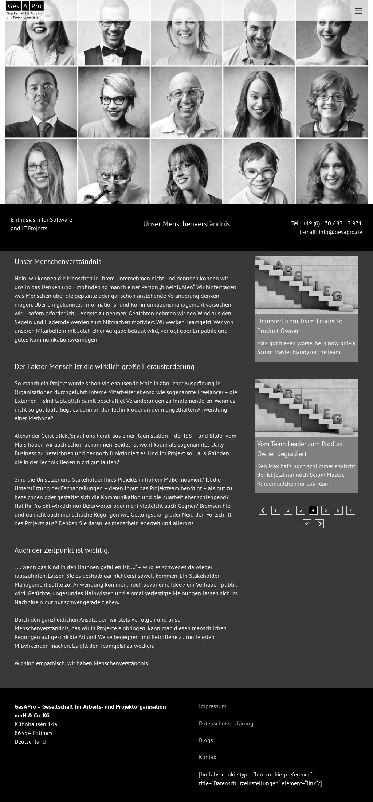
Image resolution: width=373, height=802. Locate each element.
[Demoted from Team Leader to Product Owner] (306, 260)
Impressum (213, 706)
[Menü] (358, 11)
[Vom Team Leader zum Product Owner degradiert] (306, 383)
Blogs (206, 740)
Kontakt (208, 756)
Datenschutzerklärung (226, 723)
